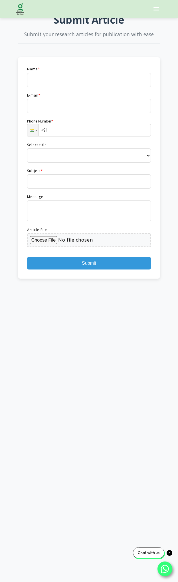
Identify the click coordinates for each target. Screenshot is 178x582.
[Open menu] (156, 9)
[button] (32, 130)
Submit (89, 263)
